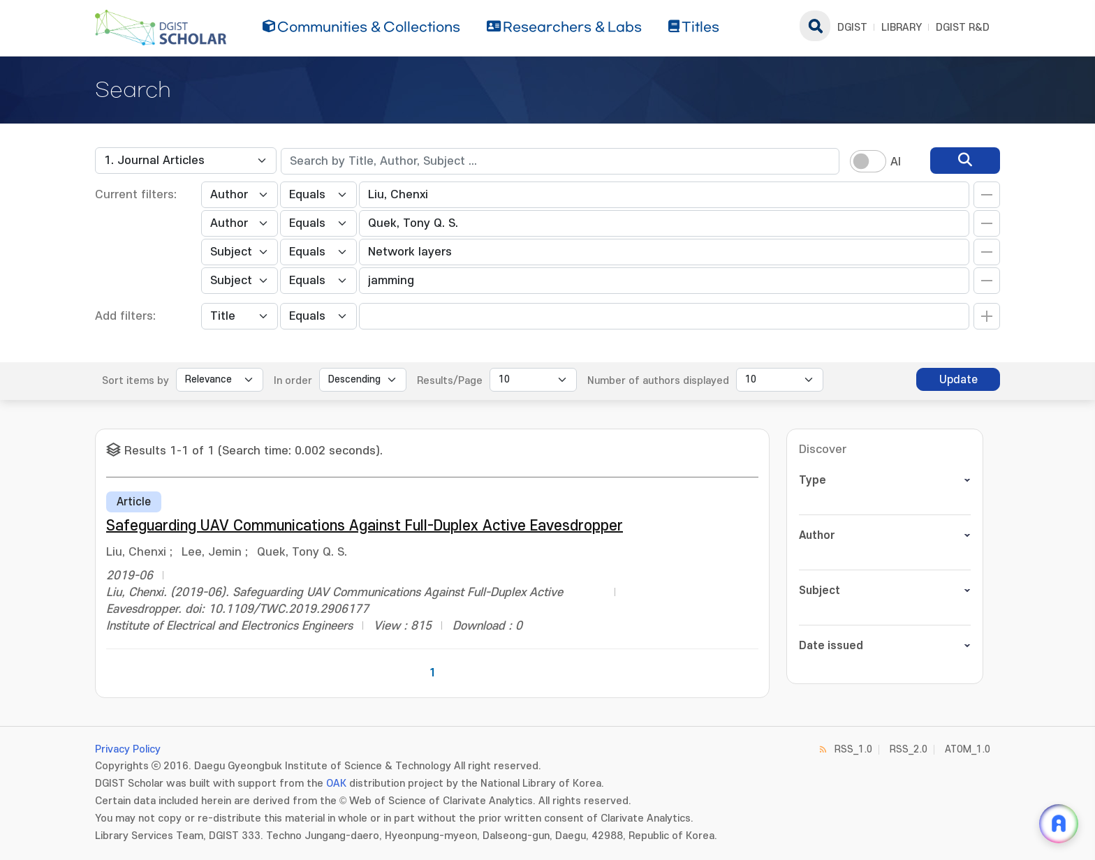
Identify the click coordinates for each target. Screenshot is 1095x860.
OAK (336, 783)
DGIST (852, 28)
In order (293, 381)
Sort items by (135, 381)
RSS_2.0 (908, 749)
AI (895, 162)
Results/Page (450, 381)
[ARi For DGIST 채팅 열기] (1058, 823)
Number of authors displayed (658, 381)
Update (958, 379)
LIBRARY (901, 28)
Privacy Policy (128, 749)
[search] (965, 160)
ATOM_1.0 (967, 749)
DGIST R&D (963, 28)
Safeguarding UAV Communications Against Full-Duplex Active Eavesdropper (364, 526)
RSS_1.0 (853, 749)
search (815, 25)
